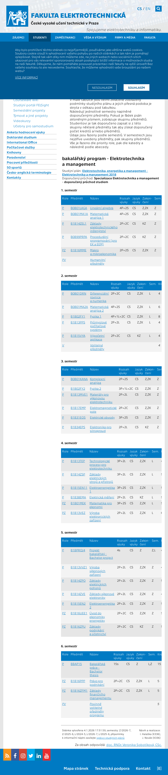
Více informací (26, 77)
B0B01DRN (78, 293)
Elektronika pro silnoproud (100, 429)
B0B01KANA (79, 379)
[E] (159, 768)
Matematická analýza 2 (99, 308)
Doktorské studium (22, 137)
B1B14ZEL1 (78, 223)
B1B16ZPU (78, 626)
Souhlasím (136, 87)
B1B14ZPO (78, 580)
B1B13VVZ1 (79, 567)
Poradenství (16, 157)
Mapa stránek (76, 768)
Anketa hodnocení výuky (26, 132)
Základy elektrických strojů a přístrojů (101, 478)
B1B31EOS (78, 417)
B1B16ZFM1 (79, 690)
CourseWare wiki (25, 100)
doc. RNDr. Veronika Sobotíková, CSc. (134, 745)
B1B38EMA (78, 497)
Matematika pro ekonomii (100, 505)
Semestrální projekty (29, 110)
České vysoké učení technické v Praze (65, 23)
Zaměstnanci (65, 37)
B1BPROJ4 (78, 550)
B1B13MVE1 (79, 394)
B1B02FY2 (78, 388)
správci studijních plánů (110, 737)
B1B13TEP (78, 461)
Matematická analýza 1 (99, 215)
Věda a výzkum (95, 37)
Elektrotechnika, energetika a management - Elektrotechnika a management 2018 (105, 172)
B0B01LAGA (79, 208)
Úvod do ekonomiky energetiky (97, 616)
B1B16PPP (78, 681)
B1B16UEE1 (79, 613)
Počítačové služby (21, 147)
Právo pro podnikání (97, 682)
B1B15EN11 (79, 487)
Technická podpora (112, 768)
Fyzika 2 (95, 388)
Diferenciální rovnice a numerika (99, 297)
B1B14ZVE (78, 594)
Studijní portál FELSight (31, 105)
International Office (22, 142)
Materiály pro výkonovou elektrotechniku (101, 398)
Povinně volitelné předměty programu (97, 709)
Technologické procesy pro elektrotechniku (100, 464)
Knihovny (14, 152)
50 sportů (14, 167)
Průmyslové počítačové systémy (98, 326)
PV (64, 260)
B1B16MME (78, 250)
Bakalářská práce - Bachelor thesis (97, 669)
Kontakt (143, 768)
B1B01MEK (78, 503)
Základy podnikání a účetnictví (97, 630)
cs (139, 8)
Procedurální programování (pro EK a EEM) (103, 240)
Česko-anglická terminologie (29, 172)
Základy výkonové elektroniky (101, 595)
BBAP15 (76, 664)
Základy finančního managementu (100, 694)
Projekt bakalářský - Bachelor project (101, 553)
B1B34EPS (78, 427)
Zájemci (18, 37)
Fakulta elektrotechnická (78, 15)
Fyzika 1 (95, 316)
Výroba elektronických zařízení (99, 516)
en (147, 8)
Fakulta (150, 37)
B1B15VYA (78, 335)
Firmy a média (125, 37)
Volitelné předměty (97, 347)
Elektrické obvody (102, 417)
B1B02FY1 (78, 316)
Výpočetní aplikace (97, 337)
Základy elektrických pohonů (98, 584)
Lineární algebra (101, 208)
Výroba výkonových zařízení (97, 570)
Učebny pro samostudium (33, 126)
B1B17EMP (78, 408)
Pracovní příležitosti (22, 162)
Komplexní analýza (97, 380)
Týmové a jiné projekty (30, 115)
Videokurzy (22, 121)
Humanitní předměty (97, 261)
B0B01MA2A (79, 307)
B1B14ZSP (78, 474)
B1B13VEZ (78, 513)
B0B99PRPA (79, 237)
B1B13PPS (78, 322)
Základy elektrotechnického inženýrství (103, 227)
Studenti (40, 37)
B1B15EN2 (78, 603)
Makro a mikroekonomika (103, 252)
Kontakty (14, 177)
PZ (64, 250)
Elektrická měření (101, 497)
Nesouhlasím (102, 87)
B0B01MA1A (79, 214)
